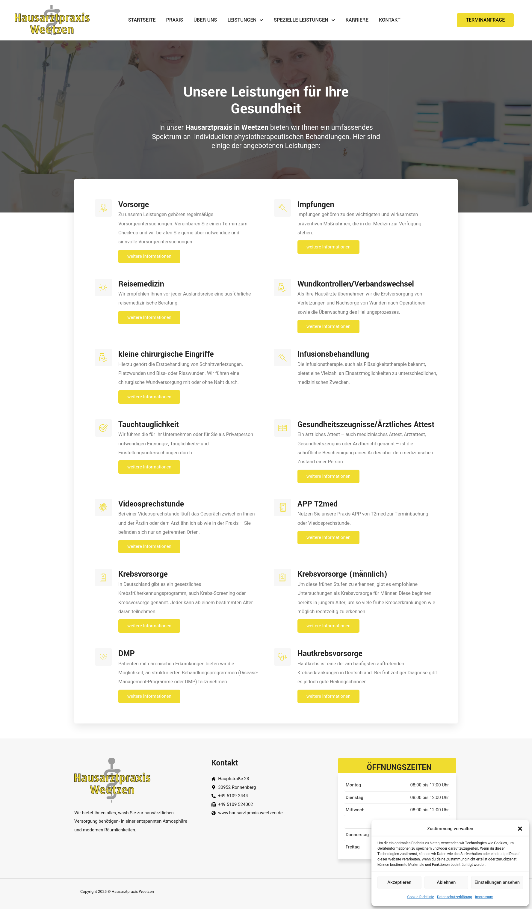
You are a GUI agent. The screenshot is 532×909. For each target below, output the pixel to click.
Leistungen (245, 20)
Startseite (142, 19)
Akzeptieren (399, 882)
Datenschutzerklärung (454, 897)
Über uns (205, 19)
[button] (520, 829)
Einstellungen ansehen (497, 882)
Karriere (356, 19)
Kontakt (389, 19)
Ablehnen (446, 882)
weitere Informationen (170, 256)
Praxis (174, 19)
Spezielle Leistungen (304, 20)
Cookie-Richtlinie (420, 897)
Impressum (484, 897)
